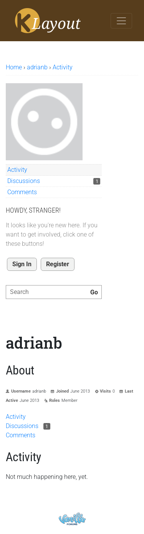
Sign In (21, 264)
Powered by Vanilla (72, 518)
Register (57, 264)
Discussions (23, 181)
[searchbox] (54, 292)
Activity (17, 169)
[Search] (94, 292)
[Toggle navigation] (121, 21)
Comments (22, 192)
